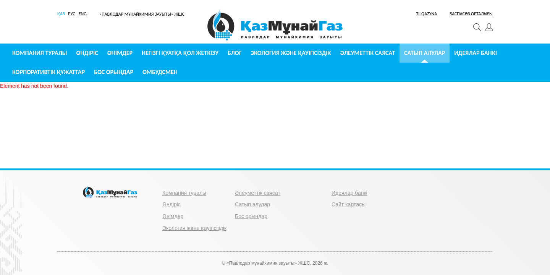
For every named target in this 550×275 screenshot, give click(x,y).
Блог (235, 53)
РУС (71, 13)
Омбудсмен (160, 72)
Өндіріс (87, 53)
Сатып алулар (424, 53)
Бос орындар (113, 72)
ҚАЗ (61, 13)
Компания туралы (39, 53)
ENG (83, 13)
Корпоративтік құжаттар (48, 72)
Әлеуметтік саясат (367, 53)
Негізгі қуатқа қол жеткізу (180, 53)
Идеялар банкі (475, 53)
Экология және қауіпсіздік (291, 53)
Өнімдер (120, 53)
